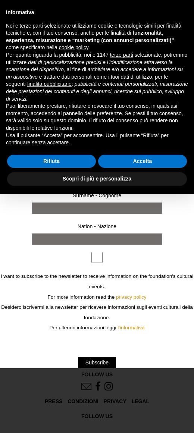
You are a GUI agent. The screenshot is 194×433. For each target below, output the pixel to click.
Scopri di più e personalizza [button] (97, 179)
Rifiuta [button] (51, 161)
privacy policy (131, 297)
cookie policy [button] (73, 47)
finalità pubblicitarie (49, 84)
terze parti (121, 55)
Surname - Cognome (97, 195)
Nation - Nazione (97, 226)
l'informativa (131, 327)
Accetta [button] (142, 161)
